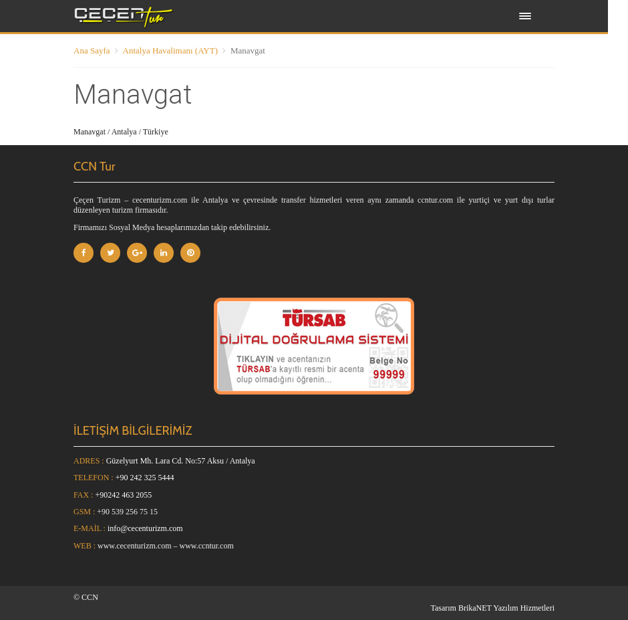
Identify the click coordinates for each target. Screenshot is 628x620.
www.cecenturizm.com (135, 545)
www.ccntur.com (207, 545)
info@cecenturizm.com (145, 528)
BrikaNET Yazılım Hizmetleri (506, 608)
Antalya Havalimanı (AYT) (170, 50)
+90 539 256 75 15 (127, 511)
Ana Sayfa (91, 50)
